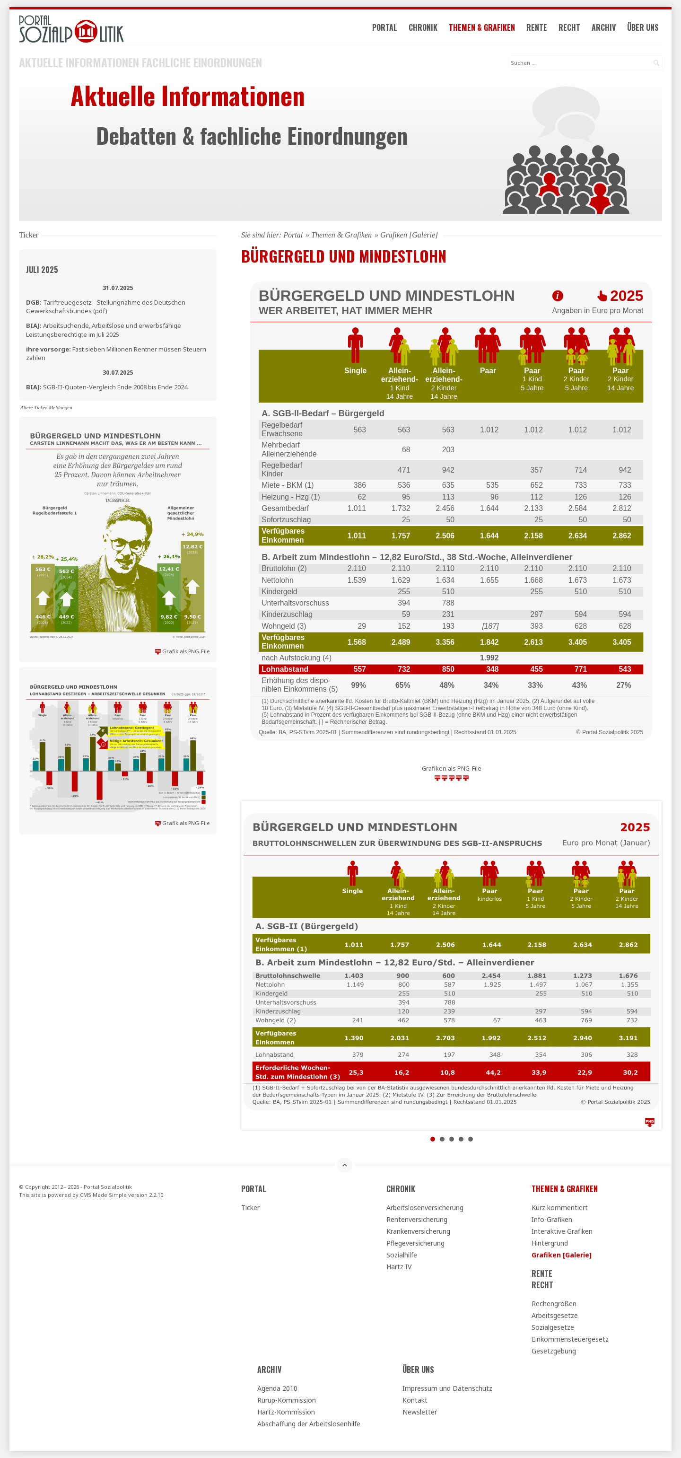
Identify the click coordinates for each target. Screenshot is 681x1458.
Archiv (604, 27)
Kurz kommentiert (560, 1207)
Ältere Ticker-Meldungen (46, 407)
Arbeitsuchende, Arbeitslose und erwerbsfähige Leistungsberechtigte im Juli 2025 (103, 329)
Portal (384, 27)
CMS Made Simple (103, 1194)
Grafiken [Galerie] (562, 1254)
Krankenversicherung (418, 1231)
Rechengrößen (554, 1303)
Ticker (250, 1207)
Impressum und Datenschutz (447, 1388)
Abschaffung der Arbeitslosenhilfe (308, 1423)
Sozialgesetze (553, 1327)
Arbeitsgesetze (555, 1315)
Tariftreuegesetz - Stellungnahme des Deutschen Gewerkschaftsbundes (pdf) (105, 306)
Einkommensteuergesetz (570, 1339)
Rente (536, 27)
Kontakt (415, 1400)
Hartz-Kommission (286, 1411)
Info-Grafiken (552, 1219)
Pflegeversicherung (415, 1242)
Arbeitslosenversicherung (424, 1207)
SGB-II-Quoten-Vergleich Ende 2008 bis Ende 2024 (106, 387)
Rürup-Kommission (286, 1400)
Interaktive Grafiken (562, 1231)
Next (647, 965)
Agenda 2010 (277, 1388)
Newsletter (419, 1411)
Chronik (423, 27)
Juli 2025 (42, 269)
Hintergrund (550, 1242)
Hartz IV (398, 1266)
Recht (569, 27)
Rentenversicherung (416, 1219)
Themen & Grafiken (482, 27)
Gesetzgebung (554, 1350)
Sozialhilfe (401, 1254)
